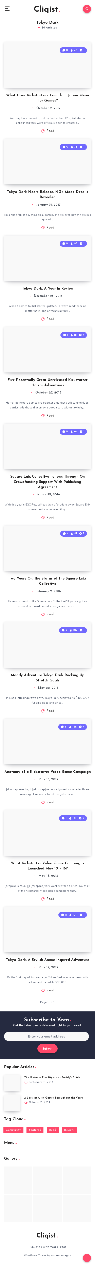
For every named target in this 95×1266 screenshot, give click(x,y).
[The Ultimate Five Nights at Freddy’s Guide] (12, 1083)
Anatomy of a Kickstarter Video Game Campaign (47, 772)
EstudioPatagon (61, 1255)
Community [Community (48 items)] (13, 1130)
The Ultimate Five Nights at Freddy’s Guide (52, 1078)
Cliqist (47, 10)
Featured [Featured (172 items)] (35, 1130)
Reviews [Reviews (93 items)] (69, 1130)
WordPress (58, 1247)
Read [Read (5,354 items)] (52, 1130)
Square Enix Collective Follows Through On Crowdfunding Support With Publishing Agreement (47, 482)
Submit (47, 1048)
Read (50, 131)
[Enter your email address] (46, 1036)
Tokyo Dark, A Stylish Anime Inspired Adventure (47, 960)
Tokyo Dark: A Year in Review (47, 289)
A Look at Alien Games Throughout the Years (53, 1098)
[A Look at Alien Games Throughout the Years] (12, 1103)
